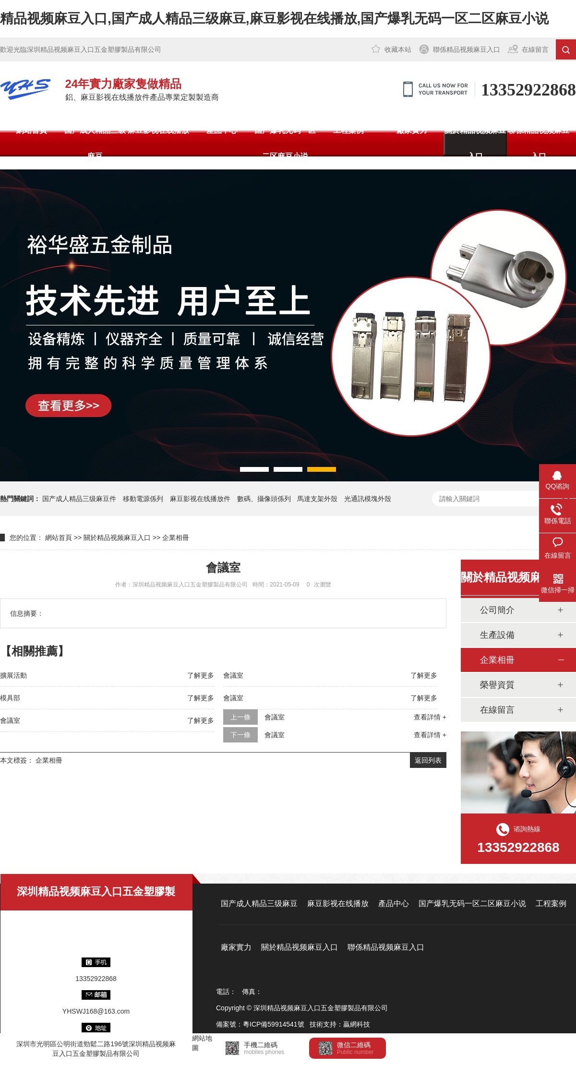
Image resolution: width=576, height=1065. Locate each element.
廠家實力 (411, 130)
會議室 (233, 675)
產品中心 (221, 130)
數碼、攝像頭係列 (264, 499)
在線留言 (535, 49)
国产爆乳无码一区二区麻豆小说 (285, 143)
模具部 (10, 698)
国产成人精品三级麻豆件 (79, 499)
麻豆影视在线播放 (158, 130)
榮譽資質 (497, 685)
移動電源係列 (143, 499)
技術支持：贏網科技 (340, 1024)
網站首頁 (31, 130)
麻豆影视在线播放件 (200, 499)
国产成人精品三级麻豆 (95, 143)
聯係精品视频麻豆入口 (466, 49)
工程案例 (348, 130)
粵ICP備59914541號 (273, 1024)
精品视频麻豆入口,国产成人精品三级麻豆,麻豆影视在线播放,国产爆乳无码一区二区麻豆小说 (274, 18)
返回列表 (428, 760)
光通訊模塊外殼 (367, 499)
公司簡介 (497, 610)
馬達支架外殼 (317, 499)
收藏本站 (397, 49)
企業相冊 (175, 537)
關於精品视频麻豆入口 (475, 143)
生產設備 (497, 635)
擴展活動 (13, 675)
